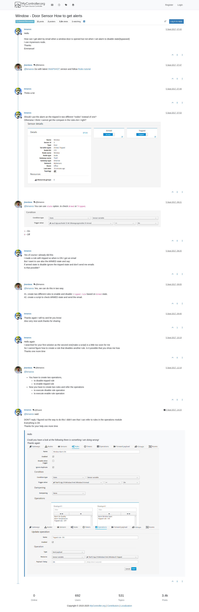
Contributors (113, 606)
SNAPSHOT (54, 69)
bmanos (27, 29)
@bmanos (38, 65)
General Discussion (25, 21)
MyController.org (98, 606)
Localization (126, 606)
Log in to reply (176, 21)
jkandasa (28, 65)
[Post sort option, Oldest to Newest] (165, 21)
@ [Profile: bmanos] (29, 69)
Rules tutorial (84, 69)
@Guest (37, 410)
